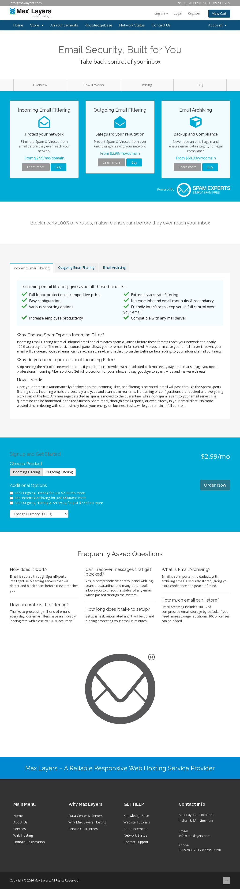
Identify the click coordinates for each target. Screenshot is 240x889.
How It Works (93, 85)
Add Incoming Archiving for (48, 498)
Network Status (132, 25)
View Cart (219, 13)
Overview (40, 85)
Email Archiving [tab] (114, 267)
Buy (58, 167)
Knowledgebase (98, 25)
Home (18, 25)
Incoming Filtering (26, 472)
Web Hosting (23, 835)
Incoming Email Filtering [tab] (31, 268)
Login (178, 13)
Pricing (147, 85)
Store (36, 25)
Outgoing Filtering (59, 472)
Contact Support (136, 842)
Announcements (64, 25)
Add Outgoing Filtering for (47, 493)
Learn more (36, 167)
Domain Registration (29, 842)
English (161, 13)
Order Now (215, 485)
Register (194, 13)
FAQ (200, 85)
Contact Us (161, 25)
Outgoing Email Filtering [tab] (76, 267)
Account (217, 25)
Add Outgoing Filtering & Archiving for (56, 502)
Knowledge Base (136, 815)
